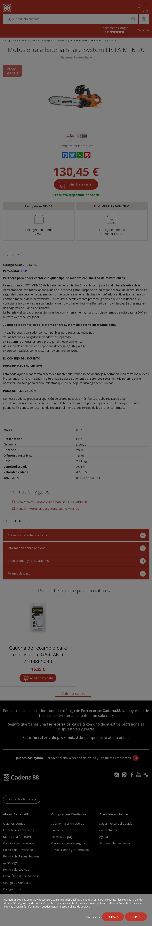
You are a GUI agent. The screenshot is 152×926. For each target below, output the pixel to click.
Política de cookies (79, 906)
